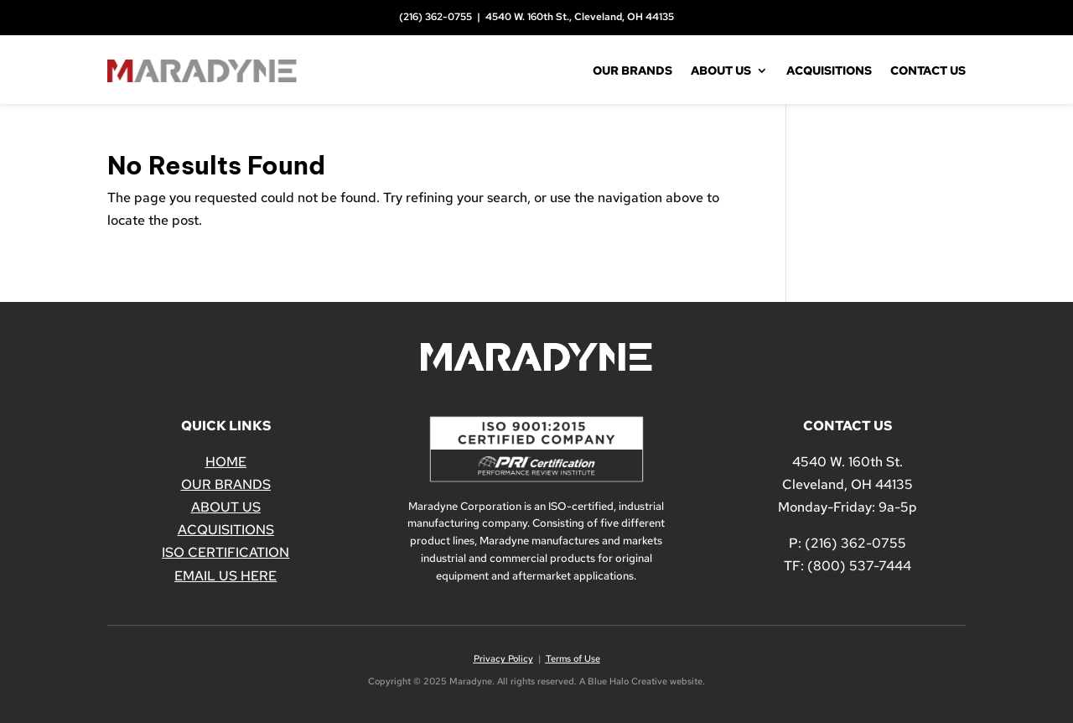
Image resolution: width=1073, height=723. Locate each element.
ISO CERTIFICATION (225, 552)
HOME (225, 462)
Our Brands (632, 70)
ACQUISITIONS (226, 529)
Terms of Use (573, 658)
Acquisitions (829, 70)
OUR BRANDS (226, 484)
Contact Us (928, 70)
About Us (721, 70)
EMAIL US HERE (225, 576)
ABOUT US (226, 507)
